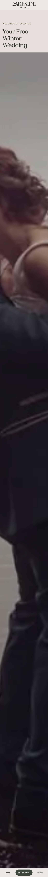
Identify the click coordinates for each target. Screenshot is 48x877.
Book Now (24, 872)
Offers (40, 872)
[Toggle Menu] (8, 872)
